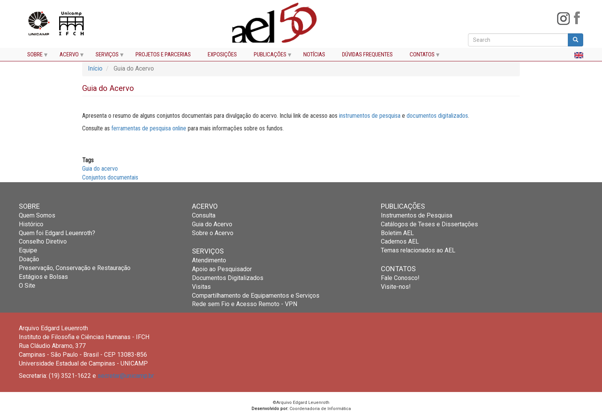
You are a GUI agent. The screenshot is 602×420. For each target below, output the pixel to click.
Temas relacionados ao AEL (418, 250)
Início (95, 68)
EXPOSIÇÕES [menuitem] (222, 55)
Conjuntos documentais (110, 177)
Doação (29, 259)
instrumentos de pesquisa (369, 115)
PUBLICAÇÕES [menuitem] (269, 56)
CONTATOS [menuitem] (421, 56)
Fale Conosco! (400, 278)
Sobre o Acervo (212, 233)
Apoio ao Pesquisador (222, 269)
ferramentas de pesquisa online (148, 128)
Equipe (28, 250)
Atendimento (209, 260)
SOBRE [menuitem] (34, 56)
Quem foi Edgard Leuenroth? (57, 233)
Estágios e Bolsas (43, 276)
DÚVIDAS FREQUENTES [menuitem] (367, 55)
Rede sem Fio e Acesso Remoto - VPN (244, 304)
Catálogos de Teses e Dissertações (429, 224)
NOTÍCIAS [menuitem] (314, 55)
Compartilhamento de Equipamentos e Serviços (255, 295)
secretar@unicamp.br (126, 375)
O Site (27, 285)
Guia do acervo (100, 168)
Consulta (203, 215)
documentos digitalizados (437, 115)
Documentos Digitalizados (227, 278)
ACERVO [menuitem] (68, 56)
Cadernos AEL (400, 241)
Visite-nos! (396, 286)
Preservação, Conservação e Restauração (75, 268)
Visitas (201, 286)
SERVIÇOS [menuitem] (106, 56)
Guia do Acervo (212, 224)
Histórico (31, 224)
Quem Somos (37, 215)
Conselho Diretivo (43, 241)
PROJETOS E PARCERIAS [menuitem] (163, 55)
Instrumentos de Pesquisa (416, 215)
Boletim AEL (397, 233)
